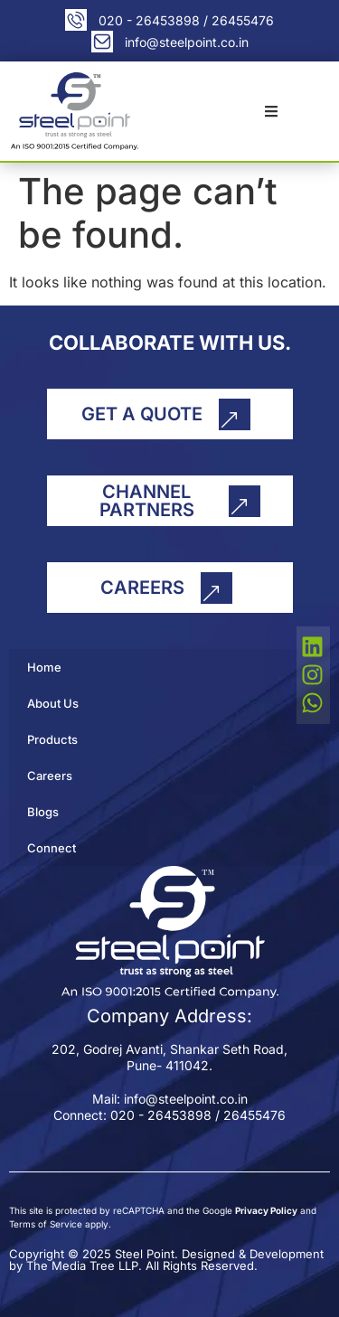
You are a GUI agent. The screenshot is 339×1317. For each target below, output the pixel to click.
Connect (51, 848)
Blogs (43, 811)
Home (44, 667)
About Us (53, 703)
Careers (49, 775)
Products (52, 739)
